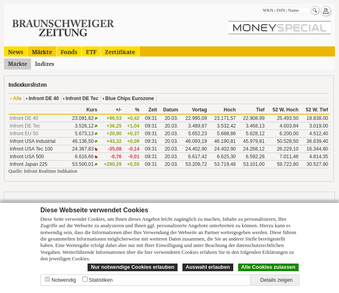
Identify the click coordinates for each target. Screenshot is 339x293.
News (15, 51)
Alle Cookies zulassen (268, 267)
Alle (17, 98)
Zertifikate (120, 51)
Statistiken (101, 280)
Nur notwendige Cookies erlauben (132, 267)
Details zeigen (276, 280)
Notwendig (64, 280)
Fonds (69, 51)
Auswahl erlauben (208, 267)
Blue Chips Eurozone (129, 98)
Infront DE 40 (44, 98)
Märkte (42, 51)
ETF (91, 51)
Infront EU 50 (24, 133)
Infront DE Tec (82, 98)
